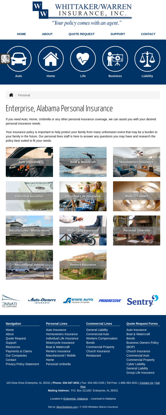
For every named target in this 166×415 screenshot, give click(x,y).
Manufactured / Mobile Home (29, 230)
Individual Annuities (29, 196)
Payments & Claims (19, 351)
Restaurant (93, 355)
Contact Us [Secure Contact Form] (146, 382)
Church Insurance (98, 351)
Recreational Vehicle (29, 264)
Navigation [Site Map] (13, 323)
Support (11, 342)
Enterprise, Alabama (75, 398)
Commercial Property (100, 347)
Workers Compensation (102, 338)
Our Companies (16, 355)
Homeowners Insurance (137, 162)
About (10, 334)
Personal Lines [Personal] (57, 323)
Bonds (90, 342)
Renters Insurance (83, 264)
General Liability (97, 330)
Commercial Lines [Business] (99, 323)
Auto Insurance (29, 162)
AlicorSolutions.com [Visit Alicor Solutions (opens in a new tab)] (66, 407)
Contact (148, 34)
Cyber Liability (136, 364)
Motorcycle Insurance (83, 230)
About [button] (47, 34)
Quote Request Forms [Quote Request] (142, 323)
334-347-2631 (71, 382)
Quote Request (16, 338)
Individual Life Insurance (83, 196)
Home (21, 34)
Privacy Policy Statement (22, 364)
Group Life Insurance (141, 372)
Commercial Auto (97, 334)
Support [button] (117, 34)
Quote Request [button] (82, 34)
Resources (13, 347)
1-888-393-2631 (128, 382)
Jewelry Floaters (136, 196)
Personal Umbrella (137, 230)
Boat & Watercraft (83, 162)
